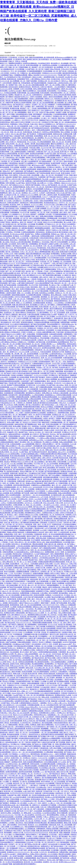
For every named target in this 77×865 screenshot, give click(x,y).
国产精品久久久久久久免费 (35, 613)
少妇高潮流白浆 (24, 579)
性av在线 (45, 179)
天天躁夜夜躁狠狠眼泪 (34, 71)
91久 (58, 842)
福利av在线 (29, 667)
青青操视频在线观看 (31, 768)
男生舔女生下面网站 (7, 94)
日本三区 (43, 807)
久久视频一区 (7, 781)
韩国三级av (19, 255)
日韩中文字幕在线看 (65, 297)
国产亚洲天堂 (54, 766)
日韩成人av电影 (49, 430)
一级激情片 (37, 777)
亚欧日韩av (62, 118)
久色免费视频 (61, 768)
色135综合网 (60, 77)
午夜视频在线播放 (50, 575)
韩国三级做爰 (52, 389)
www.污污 (13, 387)
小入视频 (63, 285)
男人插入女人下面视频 (54, 838)
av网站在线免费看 (35, 399)
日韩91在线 (23, 736)
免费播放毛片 (52, 426)
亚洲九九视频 (35, 807)
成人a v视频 (61, 426)
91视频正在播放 (69, 126)
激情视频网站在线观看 (42, 228)
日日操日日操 (55, 79)
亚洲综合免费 (22, 599)
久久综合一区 (64, 250)
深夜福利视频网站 (25, 395)
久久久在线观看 (21, 705)
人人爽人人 (52, 803)
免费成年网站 (8, 534)
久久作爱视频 (20, 69)
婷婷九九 (12, 259)
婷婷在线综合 (40, 232)
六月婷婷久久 (41, 860)
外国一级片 (31, 599)
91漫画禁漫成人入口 (42, 206)
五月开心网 (38, 819)
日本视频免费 (17, 634)
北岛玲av (10, 269)
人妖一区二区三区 (19, 299)
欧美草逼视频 (55, 322)
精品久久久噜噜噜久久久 (47, 124)
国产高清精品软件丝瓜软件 (40, 128)
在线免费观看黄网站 (14, 611)
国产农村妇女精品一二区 (50, 405)
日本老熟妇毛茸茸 (44, 63)
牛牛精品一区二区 (70, 595)
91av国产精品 (20, 183)
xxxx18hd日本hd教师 (41, 499)
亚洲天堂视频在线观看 (28, 289)
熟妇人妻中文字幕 (19, 416)
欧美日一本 (46, 534)
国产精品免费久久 (33, 338)
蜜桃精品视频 (32, 736)
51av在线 (70, 707)
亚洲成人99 (31, 750)
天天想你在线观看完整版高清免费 (37, 146)
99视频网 (16, 89)
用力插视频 (48, 620)
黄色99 (22, 471)
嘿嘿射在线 (63, 640)
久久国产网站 (36, 220)
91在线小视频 (16, 138)
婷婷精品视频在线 (22, 149)
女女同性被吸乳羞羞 (9, 281)
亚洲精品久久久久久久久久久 (34, 359)
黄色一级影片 (4, 328)
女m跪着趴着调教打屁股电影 (27, 330)
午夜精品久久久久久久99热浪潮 (52, 369)
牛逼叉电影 (60, 332)
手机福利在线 (41, 248)
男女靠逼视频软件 (13, 526)
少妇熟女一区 (46, 336)
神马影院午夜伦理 (13, 689)
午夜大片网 (49, 432)
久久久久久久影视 (6, 89)
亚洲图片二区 (8, 257)
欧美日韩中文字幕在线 (59, 638)
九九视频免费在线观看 (34, 295)
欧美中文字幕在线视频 (7, 306)
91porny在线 (8, 365)
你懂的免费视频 (8, 552)
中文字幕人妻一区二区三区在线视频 (46, 463)
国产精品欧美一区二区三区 (57, 185)
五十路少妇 (20, 491)
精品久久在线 (37, 77)
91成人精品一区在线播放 (68, 208)
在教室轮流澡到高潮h (50, 856)
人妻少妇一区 (64, 505)
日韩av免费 (65, 587)
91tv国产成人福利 (50, 153)
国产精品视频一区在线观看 (36, 616)
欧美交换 (22, 565)
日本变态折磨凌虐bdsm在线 (41, 795)
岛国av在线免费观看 (46, 200)
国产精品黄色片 (64, 375)
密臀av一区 (65, 573)
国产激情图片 (4, 803)
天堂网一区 (39, 416)
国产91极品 (26, 418)
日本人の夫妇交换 (22, 238)
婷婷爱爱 (23, 167)
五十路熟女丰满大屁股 (29, 611)
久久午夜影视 (40, 491)
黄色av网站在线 (56, 295)
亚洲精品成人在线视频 (55, 538)
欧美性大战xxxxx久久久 (52, 359)
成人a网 (24, 161)
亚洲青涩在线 (57, 524)
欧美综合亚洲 (13, 87)
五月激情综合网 (56, 495)
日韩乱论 (6, 656)
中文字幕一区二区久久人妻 (10, 638)
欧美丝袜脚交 (52, 91)
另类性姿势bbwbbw (67, 324)
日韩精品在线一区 (62, 764)
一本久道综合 (29, 609)
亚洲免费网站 (55, 128)
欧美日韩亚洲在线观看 (17, 456)
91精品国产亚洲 (19, 136)
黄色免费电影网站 (36, 418)
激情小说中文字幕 (62, 771)
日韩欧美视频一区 (25, 67)
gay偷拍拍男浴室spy (56, 354)
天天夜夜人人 (31, 332)
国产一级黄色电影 (38, 106)
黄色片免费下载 (22, 244)
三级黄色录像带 (11, 293)
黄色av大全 (4, 667)
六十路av (50, 183)
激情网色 (17, 265)
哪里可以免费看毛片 (30, 91)
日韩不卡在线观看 (36, 96)
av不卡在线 (45, 497)
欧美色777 (60, 157)
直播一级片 (42, 424)
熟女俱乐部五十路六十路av (24, 679)
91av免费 (50, 681)
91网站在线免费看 (54, 530)
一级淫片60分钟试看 (15, 669)
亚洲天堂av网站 (57, 226)
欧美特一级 (70, 277)
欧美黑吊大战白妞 (20, 269)
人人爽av (30, 167)
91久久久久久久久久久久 (48, 75)
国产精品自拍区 (10, 622)
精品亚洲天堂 (8, 507)
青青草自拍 (36, 87)
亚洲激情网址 (55, 253)
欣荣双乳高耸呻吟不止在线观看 (35, 412)
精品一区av (12, 330)
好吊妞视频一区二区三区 (15, 609)
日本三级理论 (13, 175)
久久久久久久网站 (48, 140)
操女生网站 (64, 785)
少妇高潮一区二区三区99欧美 (11, 161)
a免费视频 (41, 214)
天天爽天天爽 (58, 110)
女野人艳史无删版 (55, 748)
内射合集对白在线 (69, 106)
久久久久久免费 (24, 352)
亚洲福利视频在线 (19, 187)
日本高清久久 (61, 277)
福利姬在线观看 (65, 408)
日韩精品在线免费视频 (42, 322)
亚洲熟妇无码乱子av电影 (48, 314)
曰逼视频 (66, 169)
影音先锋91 (35, 287)
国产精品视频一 (63, 685)
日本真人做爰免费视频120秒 (41, 108)
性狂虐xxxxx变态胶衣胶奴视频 (10, 128)
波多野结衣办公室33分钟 (57, 650)
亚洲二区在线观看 (52, 212)
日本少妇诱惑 (64, 244)
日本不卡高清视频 (26, 89)
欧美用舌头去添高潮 (61, 98)
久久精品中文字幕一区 (11, 195)
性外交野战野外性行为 (66, 328)
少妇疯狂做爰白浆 (37, 308)
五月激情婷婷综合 (15, 656)
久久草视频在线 (5, 210)
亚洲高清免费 (55, 163)
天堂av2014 (65, 69)
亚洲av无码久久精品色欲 (11, 593)
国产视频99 (9, 96)
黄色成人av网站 (24, 724)
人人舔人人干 (32, 803)
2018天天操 (56, 363)
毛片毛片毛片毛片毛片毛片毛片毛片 (56, 699)
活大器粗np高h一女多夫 (31, 200)
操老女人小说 (57, 230)
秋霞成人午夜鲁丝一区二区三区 (60, 146)
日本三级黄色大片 (34, 110)
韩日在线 (13, 691)
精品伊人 (18, 199)
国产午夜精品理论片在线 (60, 147)
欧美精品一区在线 (40, 821)
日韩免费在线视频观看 (10, 206)
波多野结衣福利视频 (37, 153)
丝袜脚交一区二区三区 (38, 212)
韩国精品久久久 (70, 352)
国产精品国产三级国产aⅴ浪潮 (49, 244)
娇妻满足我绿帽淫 (28, 228)
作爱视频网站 (63, 811)
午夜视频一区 (44, 785)
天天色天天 (58, 383)
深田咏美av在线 (66, 299)
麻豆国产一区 (63, 355)
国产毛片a (13, 328)
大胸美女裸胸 (38, 856)
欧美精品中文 (45, 299)
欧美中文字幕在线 (54, 546)
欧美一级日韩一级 (28, 271)
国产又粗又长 (56, 240)
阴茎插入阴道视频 (61, 717)
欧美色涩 (63, 136)
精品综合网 (34, 579)
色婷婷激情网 (49, 565)
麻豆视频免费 (19, 130)
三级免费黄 (63, 850)
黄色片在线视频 (65, 560)
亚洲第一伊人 (13, 346)
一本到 (53, 263)
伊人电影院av (57, 420)
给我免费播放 (38, 136)
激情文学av (51, 273)
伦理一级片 (18, 534)
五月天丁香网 (59, 552)
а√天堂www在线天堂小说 (21, 550)
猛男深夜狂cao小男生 (48, 220)
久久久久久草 (36, 122)
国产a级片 (10, 336)
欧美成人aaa (30, 481)
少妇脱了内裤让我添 (69, 295)
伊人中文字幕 (66, 206)
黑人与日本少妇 (47, 149)
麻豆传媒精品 (53, 452)
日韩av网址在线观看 (41, 660)
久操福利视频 (39, 98)
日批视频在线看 (52, 218)
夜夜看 (53, 603)
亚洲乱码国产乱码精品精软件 (66, 340)
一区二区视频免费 (12, 848)
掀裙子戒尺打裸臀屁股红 (38, 493)
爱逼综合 (68, 389)
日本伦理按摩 (7, 83)
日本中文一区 (63, 202)
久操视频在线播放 (9, 768)
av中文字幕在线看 (51, 528)
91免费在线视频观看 (63, 104)
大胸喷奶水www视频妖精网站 (41, 485)
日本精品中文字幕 (48, 122)
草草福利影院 (26, 83)
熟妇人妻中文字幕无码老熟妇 (47, 648)
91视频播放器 (52, 320)
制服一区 (73, 151)
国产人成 (70, 285)
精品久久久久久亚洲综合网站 (53, 222)
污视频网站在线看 (55, 499)
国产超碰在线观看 (58, 108)
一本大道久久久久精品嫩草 (65, 401)
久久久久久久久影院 (41, 375)
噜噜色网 (43, 689)
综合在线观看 (42, 91)
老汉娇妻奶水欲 (26, 544)
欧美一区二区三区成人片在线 (25, 259)
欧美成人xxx (48, 189)
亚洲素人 (62, 291)
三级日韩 (54, 118)
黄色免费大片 (55, 63)
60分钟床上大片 (40, 815)
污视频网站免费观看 (21, 75)
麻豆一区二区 (68, 430)
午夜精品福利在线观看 (44, 134)
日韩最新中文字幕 (10, 811)
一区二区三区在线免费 (56, 636)
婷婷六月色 (20, 768)
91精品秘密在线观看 (56, 334)
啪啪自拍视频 (7, 226)
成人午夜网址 (4, 809)
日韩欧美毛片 (35, 571)
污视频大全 (24, 73)
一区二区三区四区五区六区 (44, 750)
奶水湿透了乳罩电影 (33, 687)
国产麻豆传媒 (41, 342)
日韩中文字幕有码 (46, 87)
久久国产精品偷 (44, 126)
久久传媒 (58, 330)
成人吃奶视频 (59, 102)
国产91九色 (64, 279)
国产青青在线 (55, 299)
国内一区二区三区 (15, 193)
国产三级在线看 (38, 809)
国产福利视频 (32, 526)
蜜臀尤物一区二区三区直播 (47, 469)
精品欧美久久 (34, 689)
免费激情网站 (61, 344)
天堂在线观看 (24, 450)
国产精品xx (34, 713)
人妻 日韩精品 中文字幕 (15, 465)
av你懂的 (12, 823)
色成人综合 (34, 124)
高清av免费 (11, 422)
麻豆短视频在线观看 (43, 144)
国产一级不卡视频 (9, 114)
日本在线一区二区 (46, 261)
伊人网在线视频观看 (44, 142)
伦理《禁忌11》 (23, 785)
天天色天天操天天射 (66, 477)
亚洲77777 (23, 730)
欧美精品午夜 (60, 514)
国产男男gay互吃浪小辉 (33, 844)
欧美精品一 (50, 303)
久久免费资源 (39, 281)
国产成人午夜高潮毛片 (33, 405)
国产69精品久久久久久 (17, 185)
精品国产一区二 (25, 108)
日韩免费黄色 (63, 671)
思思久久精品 (71, 760)
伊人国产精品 (51, 385)
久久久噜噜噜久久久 (15, 214)
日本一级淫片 (42, 803)
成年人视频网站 (61, 819)
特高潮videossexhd (61, 720)
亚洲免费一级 (26, 795)
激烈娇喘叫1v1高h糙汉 (33, 393)
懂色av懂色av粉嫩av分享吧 (15, 528)
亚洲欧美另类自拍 (25, 87)
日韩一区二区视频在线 (34, 442)
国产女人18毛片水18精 (13, 179)
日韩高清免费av (28, 819)
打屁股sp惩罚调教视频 (24, 607)
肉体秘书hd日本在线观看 (15, 777)
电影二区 (64, 530)
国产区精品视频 (61, 603)
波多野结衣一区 (28, 291)
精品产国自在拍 (42, 858)
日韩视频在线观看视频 (42, 669)
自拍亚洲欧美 (14, 563)
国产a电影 (35, 293)
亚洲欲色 (29, 189)
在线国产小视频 (61, 112)
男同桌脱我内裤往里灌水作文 (10, 363)
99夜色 (63, 89)
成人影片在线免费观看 (48, 628)
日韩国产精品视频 (12, 738)
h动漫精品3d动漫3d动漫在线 (25, 408)
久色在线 (24, 673)
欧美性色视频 (66, 738)
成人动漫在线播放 (54, 89)
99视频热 (22, 438)
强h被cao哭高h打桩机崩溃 (34, 483)
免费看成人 (29, 181)
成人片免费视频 (38, 618)
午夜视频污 (32, 342)
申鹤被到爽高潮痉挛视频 (20, 399)
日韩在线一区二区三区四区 (58, 287)
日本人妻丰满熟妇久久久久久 (32, 275)
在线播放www (51, 412)
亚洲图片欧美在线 (6, 469)
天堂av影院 (59, 799)
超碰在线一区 (16, 228)
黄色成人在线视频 (12, 100)
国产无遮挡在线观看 (43, 173)
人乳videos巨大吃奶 (67, 715)
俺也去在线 (23, 314)
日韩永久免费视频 (51, 379)
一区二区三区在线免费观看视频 (32, 752)
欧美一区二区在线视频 (65, 824)
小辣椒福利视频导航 (63, 304)
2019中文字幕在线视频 (60, 801)
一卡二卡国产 (19, 412)
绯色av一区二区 (12, 662)
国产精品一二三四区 (48, 799)
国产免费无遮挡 (67, 165)
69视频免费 (72, 605)
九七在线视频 (7, 554)
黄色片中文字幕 (15, 658)
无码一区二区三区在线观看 (57, 391)
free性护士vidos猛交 (15, 91)
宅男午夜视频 (10, 183)
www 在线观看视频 (33, 269)
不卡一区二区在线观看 (18, 71)
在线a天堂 (30, 281)
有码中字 (4, 361)
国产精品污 (30, 191)
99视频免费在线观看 (23, 397)
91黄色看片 (17, 410)
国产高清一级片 (44, 579)
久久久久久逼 (4, 81)
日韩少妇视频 (51, 775)
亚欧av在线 (45, 697)
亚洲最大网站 (18, 836)
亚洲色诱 (48, 583)
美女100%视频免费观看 (34, 197)
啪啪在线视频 (52, 493)
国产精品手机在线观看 (38, 324)
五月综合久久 (35, 352)
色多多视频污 (29, 528)
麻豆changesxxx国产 (38, 165)
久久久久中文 (22, 328)
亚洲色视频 (29, 136)
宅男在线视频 (72, 320)
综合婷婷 (36, 75)
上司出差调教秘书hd (56, 271)
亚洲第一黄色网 (30, 144)
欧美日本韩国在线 (49, 446)
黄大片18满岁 (24, 652)
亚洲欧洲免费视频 (12, 771)
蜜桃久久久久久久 (15, 520)
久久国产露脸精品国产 (42, 554)
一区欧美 (33, 279)
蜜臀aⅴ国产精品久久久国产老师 (16, 850)
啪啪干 (17, 442)
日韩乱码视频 (14, 799)
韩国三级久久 (64, 732)
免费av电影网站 (19, 405)
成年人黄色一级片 (65, 212)
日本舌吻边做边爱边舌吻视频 (23, 646)
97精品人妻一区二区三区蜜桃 (14, 779)
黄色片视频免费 (62, 813)
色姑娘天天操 (52, 83)
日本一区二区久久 (69, 216)
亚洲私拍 (33, 724)
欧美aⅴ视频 (17, 426)
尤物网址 (23, 750)
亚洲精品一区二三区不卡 (30, 193)
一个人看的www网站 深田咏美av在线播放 (50, 438)
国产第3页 (26, 357)
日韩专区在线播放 (48, 793)
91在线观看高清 (33, 161)
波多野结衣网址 (21, 338)
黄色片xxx (65, 81)
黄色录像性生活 (6, 322)
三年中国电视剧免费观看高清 (43, 691)
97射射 (73, 304)
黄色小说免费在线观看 (13, 495)
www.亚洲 (43, 530)
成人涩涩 (64, 719)
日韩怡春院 (43, 522)
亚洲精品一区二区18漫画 (60, 326)
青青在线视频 (42, 273)
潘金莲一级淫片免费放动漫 (53, 308)
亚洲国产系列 (17, 177)
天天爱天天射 (31, 385)
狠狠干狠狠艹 (45, 603)
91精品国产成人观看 (14, 795)
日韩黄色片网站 (67, 632)
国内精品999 (24, 202)
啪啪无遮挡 (46, 422)
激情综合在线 (58, 134)
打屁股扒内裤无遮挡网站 (15, 503)
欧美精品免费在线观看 (49, 397)
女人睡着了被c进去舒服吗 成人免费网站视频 (59, 597)
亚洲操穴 (9, 246)
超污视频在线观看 (13, 801)
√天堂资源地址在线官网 (28, 340)
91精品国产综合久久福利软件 (59, 197)
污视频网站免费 (22, 387)
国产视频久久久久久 (63, 860)
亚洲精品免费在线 (60, 487)
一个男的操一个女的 (42, 271)
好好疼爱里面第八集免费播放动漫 (57, 342)
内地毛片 (47, 711)
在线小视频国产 (5, 762)
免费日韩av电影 (41, 538)
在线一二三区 (34, 126)
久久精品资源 (45, 687)
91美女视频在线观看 (64, 575)
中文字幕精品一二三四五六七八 (51, 601)
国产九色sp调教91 (55, 475)
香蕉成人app (55, 234)
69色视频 (43, 373)
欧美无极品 (46, 253)
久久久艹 (45, 197)
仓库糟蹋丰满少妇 (61, 100)
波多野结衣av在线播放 (50, 65)
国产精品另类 (10, 408)
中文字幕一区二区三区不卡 (15, 524)
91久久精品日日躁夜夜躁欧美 (20, 324)
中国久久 (32, 387)
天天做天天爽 (65, 338)
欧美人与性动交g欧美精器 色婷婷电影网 (26, 373)
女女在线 (49, 214)
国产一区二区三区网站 (53, 85)
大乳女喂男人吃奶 (6, 426)
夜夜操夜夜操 (11, 389)
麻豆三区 (23, 222)
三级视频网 (27, 634)
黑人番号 (14, 467)
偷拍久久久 (4, 63)
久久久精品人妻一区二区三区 (15, 65)
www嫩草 (52, 179)
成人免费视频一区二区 (61, 67)
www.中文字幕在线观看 (58, 255)
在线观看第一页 (17, 813)
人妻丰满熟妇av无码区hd (8, 342)
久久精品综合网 (63, 532)
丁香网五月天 (39, 565)
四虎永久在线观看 (52, 377)
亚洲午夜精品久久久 (37, 552)
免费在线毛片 (45, 846)
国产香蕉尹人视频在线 (10, 314)
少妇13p (31, 432)
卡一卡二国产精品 (6, 218)
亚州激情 (72, 813)
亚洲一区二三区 (33, 112)
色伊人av (44, 185)
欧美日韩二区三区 (42, 408)
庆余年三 (42, 642)
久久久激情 (8, 834)
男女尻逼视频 (45, 338)
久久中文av (73, 202)
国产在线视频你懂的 (21, 98)
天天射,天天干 (71, 467)
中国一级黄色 (67, 420)
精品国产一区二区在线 (35, 222)
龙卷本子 (49, 230)
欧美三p (25, 720)
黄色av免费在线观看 (40, 89)
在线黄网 (12, 679)
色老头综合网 (65, 491)
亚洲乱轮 (41, 563)
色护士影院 (16, 322)
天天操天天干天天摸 (55, 522)
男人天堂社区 (52, 615)
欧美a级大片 (37, 132)
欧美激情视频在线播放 (16, 828)
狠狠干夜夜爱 (69, 734)
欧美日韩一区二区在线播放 (44, 383)
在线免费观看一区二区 (14, 479)
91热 (16, 336)
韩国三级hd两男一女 (51, 483)
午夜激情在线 (44, 748)
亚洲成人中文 (26, 426)
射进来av (10, 146)
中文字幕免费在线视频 (17, 310)
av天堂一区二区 (26, 436)
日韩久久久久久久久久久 (65, 660)
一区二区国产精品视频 (16, 856)
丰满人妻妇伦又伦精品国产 (16, 230)
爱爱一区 (38, 656)
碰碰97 (70, 720)
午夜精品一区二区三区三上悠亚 (56, 199)
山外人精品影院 (27, 320)
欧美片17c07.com (36, 675)
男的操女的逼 (22, 142)
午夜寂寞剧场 (13, 163)
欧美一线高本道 (37, 791)
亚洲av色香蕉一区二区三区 (15, 144)
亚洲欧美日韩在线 (67, 471)
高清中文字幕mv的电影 (47, 112)
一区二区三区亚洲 (44, 611)
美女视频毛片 (53, 365)
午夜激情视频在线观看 (19, 110)
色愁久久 (31, 428)
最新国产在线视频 (56, 591)
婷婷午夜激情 (68, 161)
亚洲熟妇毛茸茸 (9, 613)
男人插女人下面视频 (45, 801)
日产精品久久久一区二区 (52, 224)
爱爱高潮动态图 (40, 428)
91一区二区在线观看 (12, 601)
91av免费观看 (51, 401)
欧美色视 (7, 807)
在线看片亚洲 (10, 255)
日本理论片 (54, 671)
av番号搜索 (21, 283)
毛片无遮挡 (18, 573)
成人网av (23, 601)
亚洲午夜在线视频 (16, 357)
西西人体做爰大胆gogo (49, 410)
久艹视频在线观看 (12, 724)
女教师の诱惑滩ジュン (53, 165)
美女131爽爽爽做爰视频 (43, 251)
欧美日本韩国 (17, 220)
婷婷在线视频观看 (33, 683)
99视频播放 (73, 673)
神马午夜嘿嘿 (53, 593)
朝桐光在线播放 (25, 664)
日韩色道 (72, 93)
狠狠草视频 (59, 371)
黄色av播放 (46, 501)
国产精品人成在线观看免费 (24, 660)
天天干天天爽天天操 (41, 475)
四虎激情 (61, 389)
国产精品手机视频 (18, 512)
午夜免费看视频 (45, 730)
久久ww (7, 357)
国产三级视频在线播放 (48, 269)
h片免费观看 (40, 230)
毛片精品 (56, 436)
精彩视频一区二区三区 (20, 218)
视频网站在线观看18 (15, 63)
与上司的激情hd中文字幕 (12, 77)
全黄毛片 (64, 163)
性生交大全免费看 (60, 450)
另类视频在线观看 (42, 334)
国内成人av (4, 346)
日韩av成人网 (33, 636)
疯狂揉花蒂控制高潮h (69, 73)
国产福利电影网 (8, 216)
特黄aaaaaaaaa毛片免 (17, 666)
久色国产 (42, 193)
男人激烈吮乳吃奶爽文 (11, 471)
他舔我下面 (16, 83)
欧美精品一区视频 (57, 126)
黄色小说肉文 (62, 648)
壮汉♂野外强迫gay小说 (65, 775)
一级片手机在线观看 (58, 228)
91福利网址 (65, 611)
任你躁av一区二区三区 (44, 367)
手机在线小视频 (34, 147)
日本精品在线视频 (10, 93)
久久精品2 (73, 67)
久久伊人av (23, 583)
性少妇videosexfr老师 (64, 181)
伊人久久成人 (32, 142)
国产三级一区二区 (26, 809)
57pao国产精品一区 (19, 695)
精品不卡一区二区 (19, 189)
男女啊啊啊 (40, 224)
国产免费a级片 (29, 171)
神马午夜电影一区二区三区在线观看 (53, 781)
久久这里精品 (59, 303)
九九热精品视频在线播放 (37, 509)
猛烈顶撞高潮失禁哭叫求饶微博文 (24, 173)
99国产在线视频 (31, 81)
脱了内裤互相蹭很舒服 (34, 456)
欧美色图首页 (14, 722)
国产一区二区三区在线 (52, 151)
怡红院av (7, 461)
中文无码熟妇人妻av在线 (47, 768)
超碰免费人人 (55, 579)
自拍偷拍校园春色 (44, 361)
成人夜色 (17, 273)
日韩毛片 (35, 642)
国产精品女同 (11, 459)
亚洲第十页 (26, 369)
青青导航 (7, 467)
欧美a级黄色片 (5, 497)
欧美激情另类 (13, 395)
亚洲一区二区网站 (9, 483)
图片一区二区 (8, 197)
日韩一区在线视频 (7, 675)
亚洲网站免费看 (35, 397)
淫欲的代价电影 (20, 118)
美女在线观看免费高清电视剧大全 (62, 534)
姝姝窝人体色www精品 (52, 573)
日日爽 (68, 599)
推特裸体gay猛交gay (40, 320)
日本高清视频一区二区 (50, 71)
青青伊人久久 (49, 98)
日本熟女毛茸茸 (28, 567)
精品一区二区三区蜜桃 (38, 159)
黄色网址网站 (48, 114)
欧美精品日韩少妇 (70, 271)
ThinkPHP (8, 52)
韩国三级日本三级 (53, 428)
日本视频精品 (11, 348)
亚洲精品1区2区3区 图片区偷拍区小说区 (59, 232)
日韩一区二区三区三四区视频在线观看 (32, 85)
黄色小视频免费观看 (29, 367)
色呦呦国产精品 (25, 208)
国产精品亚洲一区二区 (54, 683)
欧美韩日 (35, 558)
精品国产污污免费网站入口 (28, 163)
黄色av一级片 (64, 210)
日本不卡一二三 (15, 628)
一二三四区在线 (21, 846)
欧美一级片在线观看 (68, 128)
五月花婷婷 (12, 244)
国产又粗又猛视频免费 (13, 556)
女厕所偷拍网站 (68, 357)
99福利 (46, 69)
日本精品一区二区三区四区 (55, 310)
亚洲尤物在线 (28, 132)
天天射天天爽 (69, 438)
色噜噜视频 (58, 216)
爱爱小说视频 (4, 291)
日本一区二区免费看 (28, 489)
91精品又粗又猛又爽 (36, 620)
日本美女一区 (14, 73)
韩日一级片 (15, 289)
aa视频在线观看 (18, 511)
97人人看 (56, 791)
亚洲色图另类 (58, 318)
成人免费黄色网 (19, 197)
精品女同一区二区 (60, 283)
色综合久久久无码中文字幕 (32, 422)
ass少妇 (64, 711)
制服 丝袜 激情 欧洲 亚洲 (20, 304)
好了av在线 (8, 200)
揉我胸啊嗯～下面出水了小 (21, 159)
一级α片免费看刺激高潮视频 (37, 391)
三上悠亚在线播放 (38, 395)
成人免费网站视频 (25, 756)
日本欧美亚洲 (34, 238)
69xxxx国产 (25, 477)
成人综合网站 (4, 204)
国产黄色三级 (4, 597)
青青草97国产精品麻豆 (33, 185)
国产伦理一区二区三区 (29, 273)
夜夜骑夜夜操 (14, 605)
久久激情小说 (66, 275)
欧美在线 (23, 616)
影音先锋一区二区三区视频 (46, 316)
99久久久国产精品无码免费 (41, 589)
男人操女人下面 (54, 285)
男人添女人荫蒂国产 (30, 214)
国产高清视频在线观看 (61, 681)
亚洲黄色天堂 (44, 770)
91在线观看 (25, 434)
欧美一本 (32, 414)
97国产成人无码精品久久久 (31, 497)
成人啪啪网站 (39, 138)
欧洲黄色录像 (14, 108)
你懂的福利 (31, 151)
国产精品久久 (66, 783)
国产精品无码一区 (52, 616)
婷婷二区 (20, 204)
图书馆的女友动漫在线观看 (49, 403)
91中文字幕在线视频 (42, 291)
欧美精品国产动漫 (12, 165)
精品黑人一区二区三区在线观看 (66, 167)
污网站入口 (63, 605)
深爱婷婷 (68, 108)
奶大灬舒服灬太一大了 (25, 691)
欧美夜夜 (10, 858)
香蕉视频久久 (36, 242)
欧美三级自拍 (8, 540)
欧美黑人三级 (17, 558)
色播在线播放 (71, 87)
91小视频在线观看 (19, 834)
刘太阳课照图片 (43, 634)
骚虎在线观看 (4, 605)
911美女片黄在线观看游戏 (14, 862)
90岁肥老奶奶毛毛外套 (37, 199)
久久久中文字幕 (46, 147)
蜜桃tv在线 (69, 130)
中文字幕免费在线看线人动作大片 (18, 420)
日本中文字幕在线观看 (22, 297)
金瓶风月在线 (71, 558)
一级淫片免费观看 (60, 754)
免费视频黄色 (68, 334)
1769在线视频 (35, 297)
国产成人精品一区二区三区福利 (44, 677)
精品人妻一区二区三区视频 (12, 344)
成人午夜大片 (34, 434)
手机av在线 (53, 660)
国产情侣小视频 (50, 658)
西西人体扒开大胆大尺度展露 (21, 122)
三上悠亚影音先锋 (68, 667)
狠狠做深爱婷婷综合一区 (62, 301)
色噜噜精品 (14, 124)
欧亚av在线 (11, 538)
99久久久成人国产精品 (18, 134)
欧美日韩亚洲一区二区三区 (45, 259)
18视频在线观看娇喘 (7, 442)
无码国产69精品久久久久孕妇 (29, 514)
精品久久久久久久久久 (68, 183)
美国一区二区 (20, 483)
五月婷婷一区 (54, 640)
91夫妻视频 (54, 850)
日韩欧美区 (39, 151)
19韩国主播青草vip (23, 854)
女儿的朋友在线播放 (7, 297)
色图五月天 (11, 149)
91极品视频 (8, 695)
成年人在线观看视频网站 (37, 218)
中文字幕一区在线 (12, 579)
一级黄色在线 (35, 236)
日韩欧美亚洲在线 (44, 163)
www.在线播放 (72, 153)
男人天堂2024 (8, 405)
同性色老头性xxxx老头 (11, 860)
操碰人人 (19, 303)
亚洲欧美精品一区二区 (47, 514)
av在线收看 (4, 450)
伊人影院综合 (10, 569)
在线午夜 (72, 210)
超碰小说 (64, 85)
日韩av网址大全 (71, 701)
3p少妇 (36, 263)
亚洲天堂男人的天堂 (67, 634)
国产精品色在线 (50, 771)
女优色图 (43, 426)
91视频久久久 (22, 342)
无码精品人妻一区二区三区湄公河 (49, 81)
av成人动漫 (27, 791)
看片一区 (45, 640)
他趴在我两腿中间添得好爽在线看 (35, 823)
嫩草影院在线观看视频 (39, 546)
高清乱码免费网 (39, 595)
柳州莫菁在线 (52, 459)
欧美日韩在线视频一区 (34, 65)
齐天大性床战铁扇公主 (64, 381)
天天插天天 (8, 189)
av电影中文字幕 (67, 485)
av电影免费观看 (6, 789)
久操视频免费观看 (30, 858)
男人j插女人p (19, 654)
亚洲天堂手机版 (31, 183)
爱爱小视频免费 (64, 832)
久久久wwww (31, 248)
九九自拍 (54, 589)
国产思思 (6, 750)
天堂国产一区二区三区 (39, 104)
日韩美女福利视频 (64, 589)
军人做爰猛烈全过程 (54, 632)
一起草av (3, 503)
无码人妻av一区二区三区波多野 (19, 713)
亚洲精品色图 (68, 134)
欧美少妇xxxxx (61, 558)
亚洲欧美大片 (21, 648)
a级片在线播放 (12, 824)
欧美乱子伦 (33, 177)
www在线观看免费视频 (26, 206)
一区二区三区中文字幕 (16, 181)
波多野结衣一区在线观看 (45, 330)
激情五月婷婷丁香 (33, 536)
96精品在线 (4, 516)
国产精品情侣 (32, 699)
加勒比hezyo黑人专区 (40, 607)
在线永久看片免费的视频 (65, 220)
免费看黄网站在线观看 (36, 711)
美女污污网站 (62, 320)
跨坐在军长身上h (34, 734)
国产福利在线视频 (54, 607)
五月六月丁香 (68, 503)
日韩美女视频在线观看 (64, 395)
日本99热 (70, 530)
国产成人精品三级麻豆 (68, 171)
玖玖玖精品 (46, 242)
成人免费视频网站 (21, 112)
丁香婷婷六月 (20, 403)
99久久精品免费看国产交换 (44, 283)
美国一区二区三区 (16, 132)
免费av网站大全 (47, 393)
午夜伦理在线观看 (64, 281)
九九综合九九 (5, 71)
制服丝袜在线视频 (66, 689)
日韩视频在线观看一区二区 (38, 365)
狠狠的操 (54, 701)
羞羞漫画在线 (11, 79)
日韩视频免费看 (65, 346)
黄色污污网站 (71, 768)
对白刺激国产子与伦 (62, 175)
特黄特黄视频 (22, 93)
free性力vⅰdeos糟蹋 (68, 618)
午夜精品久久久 (48, 100)
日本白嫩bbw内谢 (62, 204)
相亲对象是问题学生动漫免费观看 (56, 187)
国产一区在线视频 (36, 811)
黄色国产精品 (8, 136)
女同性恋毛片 (20, 840)
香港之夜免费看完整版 (25, 348)
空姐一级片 (35, 216)
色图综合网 (9, 102)
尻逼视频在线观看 (6, 173)
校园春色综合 (70, 540)
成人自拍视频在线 (68, 495)
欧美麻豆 (16, 236)
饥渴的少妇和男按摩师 (28, 169)
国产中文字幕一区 (9, 491)
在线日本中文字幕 (61, 465)
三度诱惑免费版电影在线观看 (48, 652)
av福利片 (28, 104)
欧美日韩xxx (15, 522)
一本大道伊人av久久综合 (50, 505)
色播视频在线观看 (68, 475)
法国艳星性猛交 (66, 155)
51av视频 (13, 607)
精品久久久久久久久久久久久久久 (55, 267)
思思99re (67, 110)
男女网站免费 (54, 291)
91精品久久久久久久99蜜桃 (29, 195)
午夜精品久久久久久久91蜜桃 (52, 73)
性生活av (53, 434)
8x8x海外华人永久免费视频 (45, 783)
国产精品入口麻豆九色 (64, 263)
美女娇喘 (68, 142)
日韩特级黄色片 (37, 94)
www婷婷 (3, 662)
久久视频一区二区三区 (23, 379)
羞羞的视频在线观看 (26, 100)
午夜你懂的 (53, 516)
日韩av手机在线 (55, 69)
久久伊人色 (43, 852)
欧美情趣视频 (63, 856)
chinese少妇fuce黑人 (18, 693)
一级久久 (42, 401)
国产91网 (42, 195)
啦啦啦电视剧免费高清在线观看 (32, 575)
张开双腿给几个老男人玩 (38, 304)
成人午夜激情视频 (42, 581)
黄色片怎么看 (55, 173)
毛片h (49, 703)
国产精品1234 (7, 719)
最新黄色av (15, 222)
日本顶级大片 (17, 200)
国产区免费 (23, 336)
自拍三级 (7, 522)
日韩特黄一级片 (18, 106)
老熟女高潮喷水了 (47, 318)
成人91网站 (68, 102)
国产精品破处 (63, 836)
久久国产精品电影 (13, 350)
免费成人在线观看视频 (42, 234)
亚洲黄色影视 (11, 599)
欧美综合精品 (35, 799)
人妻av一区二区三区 (47, 175)
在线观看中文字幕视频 (48, 805)
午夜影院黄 (29, 524)
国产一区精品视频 (29, 334)
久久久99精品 (41, 385)
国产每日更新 (22, 224)
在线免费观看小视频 (11, 565)
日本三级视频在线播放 (58, 662)
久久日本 (57, 563)
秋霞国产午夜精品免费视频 (16, 385)
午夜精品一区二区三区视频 (43, 646)
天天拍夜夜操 (7, 511)
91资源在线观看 (15, 444)
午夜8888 (64, 693)
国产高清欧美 (31, 134)
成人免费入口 (42, 183)
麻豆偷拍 (25, 560)
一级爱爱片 (67, 683)
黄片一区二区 (13, 414)
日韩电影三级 (26, 128)
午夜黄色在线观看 (16, 597)
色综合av (70, 711)
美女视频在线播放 (40, 167)
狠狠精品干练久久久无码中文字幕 (50, 120)
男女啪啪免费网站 (38, 664)
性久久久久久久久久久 (24, 622)
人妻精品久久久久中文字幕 (57, 817)
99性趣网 (40, 267)
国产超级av (71, 544)
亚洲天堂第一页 (16, 758)
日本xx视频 (73, 69)
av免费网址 (70, 662)
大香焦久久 (16, 169)
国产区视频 (42, 736)
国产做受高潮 (64, 858)
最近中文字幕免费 (48, 779)
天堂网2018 (51, 167)
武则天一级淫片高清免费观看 (53, 96)
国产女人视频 (11, 238)
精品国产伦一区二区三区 (23, 94)
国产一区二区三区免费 (13, 271)
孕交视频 (17, 232)
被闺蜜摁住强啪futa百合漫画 (23, 475)
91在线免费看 (65, 579)
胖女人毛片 (5, 185)
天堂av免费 (15, 703)
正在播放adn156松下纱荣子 (38, 473)
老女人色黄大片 (11, 142)
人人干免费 (35, 208)
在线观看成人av (50, 395)
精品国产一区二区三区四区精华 (42, 67)
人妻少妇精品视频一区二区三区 (16, 585)
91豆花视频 (68, 354)
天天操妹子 (35, 548)
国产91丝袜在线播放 (33, 693)
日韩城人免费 (36, 116)
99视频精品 (15, 116)
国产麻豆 (55, 367)
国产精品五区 (44, 434)
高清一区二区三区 (15, 320)
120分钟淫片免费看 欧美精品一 (41, 420)
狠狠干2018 (24, 638)
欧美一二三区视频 (67, 546)
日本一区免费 (53, 644)
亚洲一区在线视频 (33, 175)
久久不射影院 (41, 289)
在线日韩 (55, 210)
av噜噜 (24, 520)
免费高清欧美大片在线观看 (48, 740)
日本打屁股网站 (71, 448)
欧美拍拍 (13, 204)
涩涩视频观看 (13, 438)
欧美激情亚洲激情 (60, 707)
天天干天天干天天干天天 (30, 120)
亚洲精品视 (38, 534)
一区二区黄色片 (46, 116)
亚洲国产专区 (13, 85)
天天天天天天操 (49, 204)
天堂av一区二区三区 (27, 251)
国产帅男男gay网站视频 (22, 540)
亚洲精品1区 (32, 328)
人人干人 (45, 773)
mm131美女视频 (6, 169)
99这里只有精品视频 (7, 618)
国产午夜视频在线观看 (56, 191)
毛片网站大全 (53, 375)
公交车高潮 (53, 834)
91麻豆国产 (67, 120)
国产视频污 (51, 304)
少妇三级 (46, 719)
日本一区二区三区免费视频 (52, 246)
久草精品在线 (62, 373)
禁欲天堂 (53, 242)
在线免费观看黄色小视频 (24, 114)
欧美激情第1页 (5, 489)
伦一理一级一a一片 (69, 293)
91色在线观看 (48, 301)
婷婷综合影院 (71, 344)
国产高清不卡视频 (29, 830)
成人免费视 (71, 440)
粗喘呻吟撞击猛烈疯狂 (44, 169)
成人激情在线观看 (35, 73)
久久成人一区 (45, 118)
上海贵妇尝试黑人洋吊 (65, 83)
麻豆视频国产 (38, 114)
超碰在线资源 (19, 424)
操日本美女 (70, 677)
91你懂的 (28, 106)
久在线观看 (12, 377)
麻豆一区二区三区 (60, 565)
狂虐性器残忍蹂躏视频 (67, 728)
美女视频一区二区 (6, 187)
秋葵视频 (36, 530)
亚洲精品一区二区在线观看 (62, 261)
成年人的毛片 (44, 277)
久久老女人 (15, 616)
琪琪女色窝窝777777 (8, 821)
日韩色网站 (35, 459)
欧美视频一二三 (35, 369)
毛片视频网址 (43, 636)
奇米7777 (12, 516)
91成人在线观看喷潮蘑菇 (52, 155)
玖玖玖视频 (43, 389)
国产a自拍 (54, 297)
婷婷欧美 (27, 204)
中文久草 (68, 730)
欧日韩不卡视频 (23, 153)
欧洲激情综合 (39, 583)
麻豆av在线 (55, 251)
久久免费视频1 (28, 632)
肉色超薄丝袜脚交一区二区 (59, 93)
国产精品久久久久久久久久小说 (30, 697)
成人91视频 (66, 246)
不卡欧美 (58, 140)
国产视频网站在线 (31, 424)
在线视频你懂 (8, 393)
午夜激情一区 (14, 750)
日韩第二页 (64, 815)
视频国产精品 (7, 267)
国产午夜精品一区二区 (25, 773)
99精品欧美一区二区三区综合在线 (46, 350)
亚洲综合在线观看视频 (26, 662)
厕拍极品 (17, 257)
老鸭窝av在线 (31, 648)
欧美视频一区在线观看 (19, 210)
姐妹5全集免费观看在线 (43, 171)
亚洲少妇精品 (65, 173)
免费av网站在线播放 (41, 191)
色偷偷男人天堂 (12, 432)
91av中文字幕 (24, 212)
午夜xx (16, 216)
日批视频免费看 (22, 285)
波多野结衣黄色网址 (12, 518)
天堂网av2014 (68, 571)
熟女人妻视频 (65, 132)
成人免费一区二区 (63, 459)
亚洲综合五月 (41, 310)
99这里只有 (61, 624)
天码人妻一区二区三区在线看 (46, 599)
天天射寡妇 (8, 583)
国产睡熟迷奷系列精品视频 (49, 250)
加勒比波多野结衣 (15, 434)
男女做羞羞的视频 (69, 138)
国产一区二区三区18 (60, 149)
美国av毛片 (6, 171)
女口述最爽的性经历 (8, 69)
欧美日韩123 (16, 544)
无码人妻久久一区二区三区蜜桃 (44, 371)
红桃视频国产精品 (7, 75)
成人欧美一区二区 (38, 379)
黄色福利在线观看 (13, 734)
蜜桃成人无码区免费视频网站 (36, 157)
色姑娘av (17, 477)
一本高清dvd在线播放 (32, 261)
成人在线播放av (39, 461)
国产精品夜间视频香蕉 (39, 83)
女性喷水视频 (17, 789)
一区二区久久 (25, 563)
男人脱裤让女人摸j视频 (50, 442)
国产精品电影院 (33, 401)
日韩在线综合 (10, 157)
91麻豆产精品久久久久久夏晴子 (11, 334)
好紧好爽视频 (4, 212)
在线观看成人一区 (53, 715)
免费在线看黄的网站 (36, 202)
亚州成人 (10, 340)
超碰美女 (26, 177)
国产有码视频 (15, 155)
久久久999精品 (16, 497)
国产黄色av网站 (51, 461)
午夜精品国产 (28, 375)
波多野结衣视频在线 (30, 63)
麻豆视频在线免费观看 (51, 477)
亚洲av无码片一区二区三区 (35, 187)
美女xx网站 (31, 538)
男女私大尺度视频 (9, 681)
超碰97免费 (14, 760)
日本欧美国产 (25, 381)
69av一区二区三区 (7, 836)
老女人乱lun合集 (49, 503)
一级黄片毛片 (47, 210)
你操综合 (74, 834)
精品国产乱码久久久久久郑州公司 (23, 719)
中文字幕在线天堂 (65, 569)
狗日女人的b (57, 138)
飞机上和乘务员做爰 (65, 613)
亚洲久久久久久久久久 (43, 240)
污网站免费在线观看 (43, 130)
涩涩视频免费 (38, 446)
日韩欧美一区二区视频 (56, 526)
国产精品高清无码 (51, 281)
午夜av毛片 (56, 171)
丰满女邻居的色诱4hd (20, 226)
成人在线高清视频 (33, 93)
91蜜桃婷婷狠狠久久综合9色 (41, 363)
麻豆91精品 (14, 240)
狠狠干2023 (27, 220)
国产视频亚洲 (43, 834)
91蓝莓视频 (73, 811)
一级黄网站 (43, 703)
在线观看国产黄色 (23, 79)
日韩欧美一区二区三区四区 (65, 273)
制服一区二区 (13, 67)
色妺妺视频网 (20, 191)
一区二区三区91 (57, 161)
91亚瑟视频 (18, 817)
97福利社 (23, 683)
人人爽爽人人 (16, 120)
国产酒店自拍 (62, 520)
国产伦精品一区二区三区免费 (57, 726)
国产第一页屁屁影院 (12, 251)
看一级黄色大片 (12, 352)
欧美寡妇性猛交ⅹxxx (51, 202)
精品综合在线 (63, 458)
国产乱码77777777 (27, 257)
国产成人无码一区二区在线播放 (28, 277)
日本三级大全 (29, 255)
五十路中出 (23, 781)
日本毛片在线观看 (22, 318)
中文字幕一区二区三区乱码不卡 (28, 250)
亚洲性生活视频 (66, 253)
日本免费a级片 (27, 77)
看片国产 (24, 155)
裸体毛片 (38, 444)
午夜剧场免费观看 (58, 730)
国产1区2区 (63, 71)
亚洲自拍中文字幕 (58, 352)
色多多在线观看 (45, 352)
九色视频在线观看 (39, 303)
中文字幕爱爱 (35, 540)
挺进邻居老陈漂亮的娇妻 (21, 485)
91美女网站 (44, 593)
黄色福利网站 (30, 438)
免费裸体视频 (51, 289)
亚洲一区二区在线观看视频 (21, 709)
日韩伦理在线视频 (16, 720)
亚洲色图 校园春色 (27, 322)
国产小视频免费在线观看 (44, 387)
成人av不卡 (62, 452)
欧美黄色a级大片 (65, 367)
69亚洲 (69, 373)
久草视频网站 (26, 658)
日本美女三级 (7, 797)
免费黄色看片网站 (32, 306)
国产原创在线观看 (20, 248)
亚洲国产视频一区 (48, 744)
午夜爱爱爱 (42, 177)
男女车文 (58, 656)
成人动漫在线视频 (66, 200)
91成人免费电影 (62, 516)
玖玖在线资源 (36, 644)
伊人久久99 (49, 138)
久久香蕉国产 (50, 717)
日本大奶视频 (14, 167)
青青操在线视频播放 (14, 575)
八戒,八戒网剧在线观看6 (18, 151)
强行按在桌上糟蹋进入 (17, 787)
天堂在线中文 (27, 573)
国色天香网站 (28, 463)
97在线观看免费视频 (60, 114)
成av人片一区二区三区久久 (37, 585)
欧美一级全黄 (58, 169)
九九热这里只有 (57, 595)
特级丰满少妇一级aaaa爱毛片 (53, 666)
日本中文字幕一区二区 (68, 79)
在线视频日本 (12, 361)
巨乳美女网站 (38, 100)
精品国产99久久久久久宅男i (64, 746)
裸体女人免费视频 (58, 583)
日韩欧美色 (13, 250)
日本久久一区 (58, 622)
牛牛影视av (9, 232)
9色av (54, 620)
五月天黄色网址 (28, 534)
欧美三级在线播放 (49, 467)
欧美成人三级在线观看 (61, 393)
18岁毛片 (7, 758)
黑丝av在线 (46, 399)
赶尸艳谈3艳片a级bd (37, 265)
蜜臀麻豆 (57, 183)
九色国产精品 (59, 236)
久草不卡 (45, 644)
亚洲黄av (58, 667)
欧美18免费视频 (15, 493)
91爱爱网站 (27, 558)
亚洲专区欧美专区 (62, 626)
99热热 (31, 98)
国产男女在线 (62, 153)
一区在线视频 (61, 599)
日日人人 (22, 848)
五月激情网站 (55, 399)
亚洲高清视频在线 (28, 138)
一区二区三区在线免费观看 (13, 407)
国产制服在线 (58, 265)
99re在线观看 (24, 620)
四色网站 (39, 817)
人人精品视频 (59, 750)
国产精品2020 (17, 246)
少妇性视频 (34, 563)
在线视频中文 (48, 94)
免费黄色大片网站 (15, 369)
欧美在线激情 (45, 93)
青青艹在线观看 (5, 354)
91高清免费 (69, 257)
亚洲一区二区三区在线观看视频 (43, 102)
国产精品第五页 (18, 104)
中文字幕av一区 (71, 159)
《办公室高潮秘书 (59, 87)
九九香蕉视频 (72, 646)
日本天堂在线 (56, 654)
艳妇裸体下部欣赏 (16, 291)
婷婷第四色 (64, 536)
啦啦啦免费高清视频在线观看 (58, 473)
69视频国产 (52, 104)
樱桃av (30, 75)
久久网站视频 (48, 752)
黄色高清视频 (58, 189)
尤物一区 (67, 96)
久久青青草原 (72, 487)
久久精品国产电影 (35, 149)
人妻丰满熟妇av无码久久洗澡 (40, 79)
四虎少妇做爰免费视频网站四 (32, 179)
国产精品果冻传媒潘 (58, 556)
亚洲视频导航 (31, 310)
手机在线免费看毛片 (54, 324)
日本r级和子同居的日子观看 (65, 289)
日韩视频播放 (14, 212)
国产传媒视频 (62, 528)
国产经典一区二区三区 (42, 255)
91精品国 (73, 842)
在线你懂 (9, 177)
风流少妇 (32, 720)
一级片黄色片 (26, 495)
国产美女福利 (31, 783)
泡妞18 (56, 200)
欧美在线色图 (22, 281)
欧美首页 (31, 824)
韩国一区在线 (42, 569)
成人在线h (6, 242)
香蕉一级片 (37, 524)
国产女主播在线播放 (23, 548)
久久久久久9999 (17, 632)
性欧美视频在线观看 (28, 591)
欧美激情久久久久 (47, 754)
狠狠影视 (45, 516)
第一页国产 (31, 240)
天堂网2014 (65, 432)
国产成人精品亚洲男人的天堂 (67, 434)
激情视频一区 (45, 297)
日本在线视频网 (38, 189)
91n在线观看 (61, 179)
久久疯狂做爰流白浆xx (66, 65)
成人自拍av (70, 89)
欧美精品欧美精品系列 (19, 391)
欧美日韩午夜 (12, 326)
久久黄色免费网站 (43, 312)
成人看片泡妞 (10, 191)
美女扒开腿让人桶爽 (58, 540)
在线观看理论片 (29, 491)
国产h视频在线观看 (36, 477)
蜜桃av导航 (68, 823)
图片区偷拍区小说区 (12, 208)
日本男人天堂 (8, 253)
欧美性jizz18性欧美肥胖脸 (23, 102)
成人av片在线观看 (10, 589)
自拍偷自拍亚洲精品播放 (66, 410)
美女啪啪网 (65, 63)
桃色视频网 (33, 701)
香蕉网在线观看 (64, 463)
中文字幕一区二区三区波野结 (25, 815)
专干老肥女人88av (28, 656)
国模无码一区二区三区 (64, 348)
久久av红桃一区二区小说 (11, 430)
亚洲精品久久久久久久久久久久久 (39, 226)
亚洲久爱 (36, 403)
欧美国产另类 (37, 467)
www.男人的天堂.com (63, 316)
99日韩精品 (25, 199)
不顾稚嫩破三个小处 (33, 299)
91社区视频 (66, 542)
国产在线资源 (49, 106)
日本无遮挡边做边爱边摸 (35, 797)
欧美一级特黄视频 (36, 518)
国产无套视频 (20, 157)
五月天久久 (29, 503)
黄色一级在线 (51, 381)
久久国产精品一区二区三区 (34, 69)
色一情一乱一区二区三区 (53, 618)
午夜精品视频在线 (14, 436)
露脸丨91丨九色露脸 (24, 293)
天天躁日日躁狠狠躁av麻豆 (30, 454)
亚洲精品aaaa (25, 279)
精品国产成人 (29, 234)
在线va (66, 177)
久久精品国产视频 (50, 440)
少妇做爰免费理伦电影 (23, 681)
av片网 (3, 428)
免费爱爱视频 (65, 322)
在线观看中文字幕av (43, 591)
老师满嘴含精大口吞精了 (33, 512)
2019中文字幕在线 (15, 448)
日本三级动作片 (26, 363)
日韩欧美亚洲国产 (13, 202)
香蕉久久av (6, 116)
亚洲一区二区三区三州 (51, 136)
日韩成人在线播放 (17, 375)
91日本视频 (31, 224)
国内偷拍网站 (65, 842)
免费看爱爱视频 (19, 146)
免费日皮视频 (51, 157)
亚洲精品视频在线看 (47, 236)
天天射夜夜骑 (4, 108)
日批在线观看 (70, 840)
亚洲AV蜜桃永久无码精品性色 (26, 312)
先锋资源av (36, 426)
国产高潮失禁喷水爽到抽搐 (52, 275)
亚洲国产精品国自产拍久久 (14, 766)
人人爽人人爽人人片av (59, 703)
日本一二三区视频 (6, 783)
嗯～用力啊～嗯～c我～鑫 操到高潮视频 (25, 354)
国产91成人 (12, 283)
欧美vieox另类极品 (47, 407)
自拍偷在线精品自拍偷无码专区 (29, 738)
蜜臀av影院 (71, 773)
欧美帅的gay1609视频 (46, 293)
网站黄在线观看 (67, 418)
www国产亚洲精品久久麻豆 (56, 159)
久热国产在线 (72, 185)
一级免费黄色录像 (48, 77)
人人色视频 (59, 106)
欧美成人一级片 (30, 130)
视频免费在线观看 (35, 140)
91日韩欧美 (29, 777)
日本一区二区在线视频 (37, 685)
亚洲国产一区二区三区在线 (19, 140)
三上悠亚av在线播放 (33, 118)
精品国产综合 (23, 432)
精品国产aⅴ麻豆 (36, 458)
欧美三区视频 (5, 155)
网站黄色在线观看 (31, 766)
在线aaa (15, 687)
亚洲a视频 (38, 779)
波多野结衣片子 (25, 116)
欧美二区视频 (66, 140)
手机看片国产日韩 (64, 75)
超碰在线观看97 (64, 828)
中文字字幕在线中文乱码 (55, 257)
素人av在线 (68, 222)
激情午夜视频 (16, 671)
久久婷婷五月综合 (12, 764)
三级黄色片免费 (51, 195)
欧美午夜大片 (65, 151)
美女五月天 (37, 348)
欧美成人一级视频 (55, 418)
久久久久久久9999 (51, 685)
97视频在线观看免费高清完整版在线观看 (53, 454)
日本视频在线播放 (40, 257)
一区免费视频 (52, 821)
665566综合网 (61, 469)
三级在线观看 (31, 581)
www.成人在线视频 (16, 463)
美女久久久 (9, 248)
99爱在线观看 (20, 613)
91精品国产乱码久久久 (21, 96)
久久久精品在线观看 (65, 306)
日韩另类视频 (62, 461)
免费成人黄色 (15, 489)
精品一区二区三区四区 (34, 505)
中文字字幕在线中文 (39, 726)
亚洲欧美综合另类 (42, 489)
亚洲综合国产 (30, 283)
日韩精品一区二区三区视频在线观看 (34, 789)
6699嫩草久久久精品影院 (56, 758)
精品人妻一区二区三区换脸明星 (17, 126)
